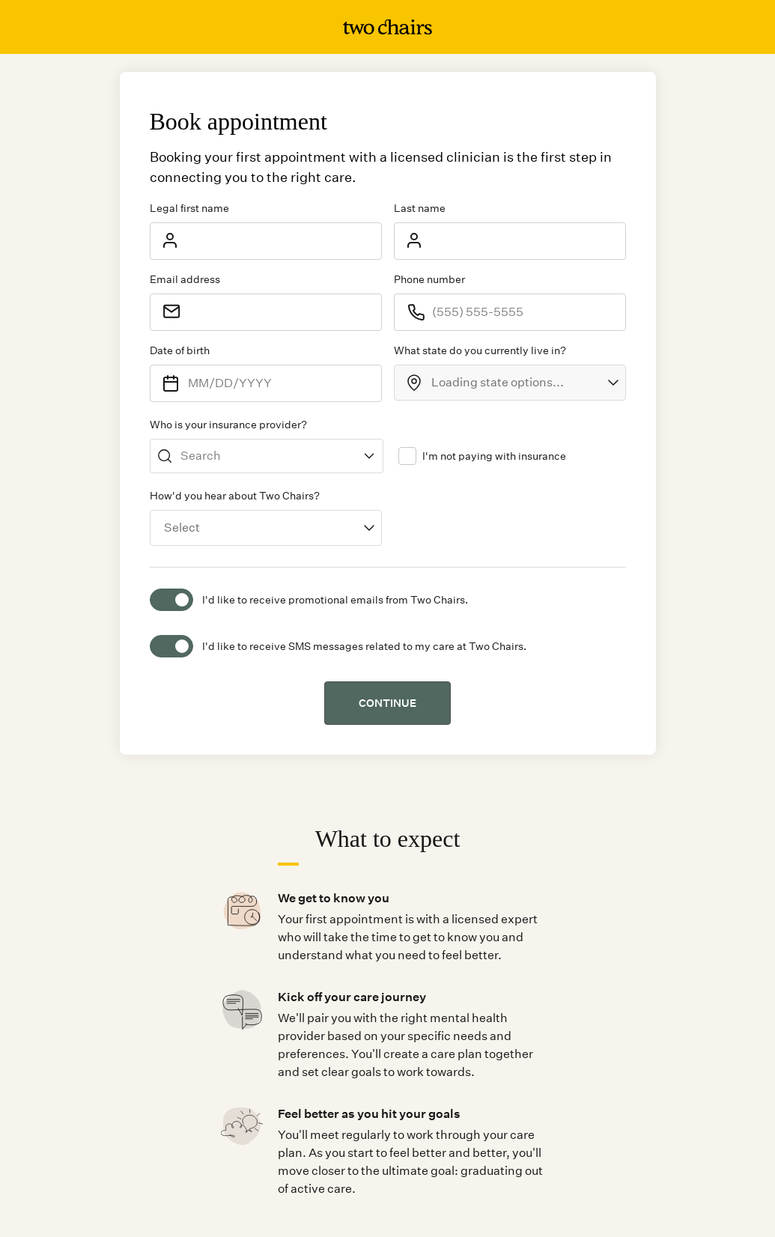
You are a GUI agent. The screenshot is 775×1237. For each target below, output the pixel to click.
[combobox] (510, 383)
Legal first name (189, 208)
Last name (420, 208)
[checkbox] (407, 456)
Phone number (429, 279)
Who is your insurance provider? (228, 424)
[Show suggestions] (369, 456)
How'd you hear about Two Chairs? (235, 495)
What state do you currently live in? (480, 350)
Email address (185, 279)
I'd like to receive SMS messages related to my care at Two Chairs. (364, 646)
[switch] (171, 600)
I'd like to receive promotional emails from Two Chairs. (335, 600)
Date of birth (180, 350)
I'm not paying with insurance (494, 456)
